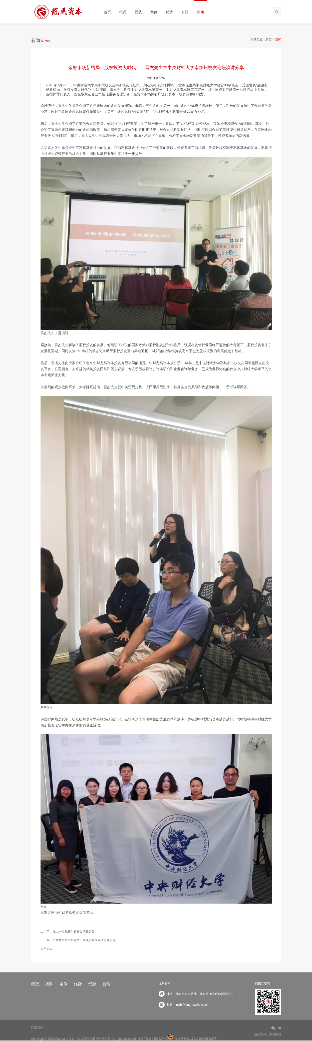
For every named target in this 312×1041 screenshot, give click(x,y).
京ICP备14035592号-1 (152, 1038)
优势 (169, 12)
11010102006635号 (203, 1038)
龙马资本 (165, 983)
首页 (107, 12)
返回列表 (47, 949)
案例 (153, 12)
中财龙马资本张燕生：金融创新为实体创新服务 (84, 940)
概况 (122, 12)
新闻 (200, 12)
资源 (184, 12)
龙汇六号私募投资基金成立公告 (74, 931)
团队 (138, 12)
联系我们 (37, 1027)
